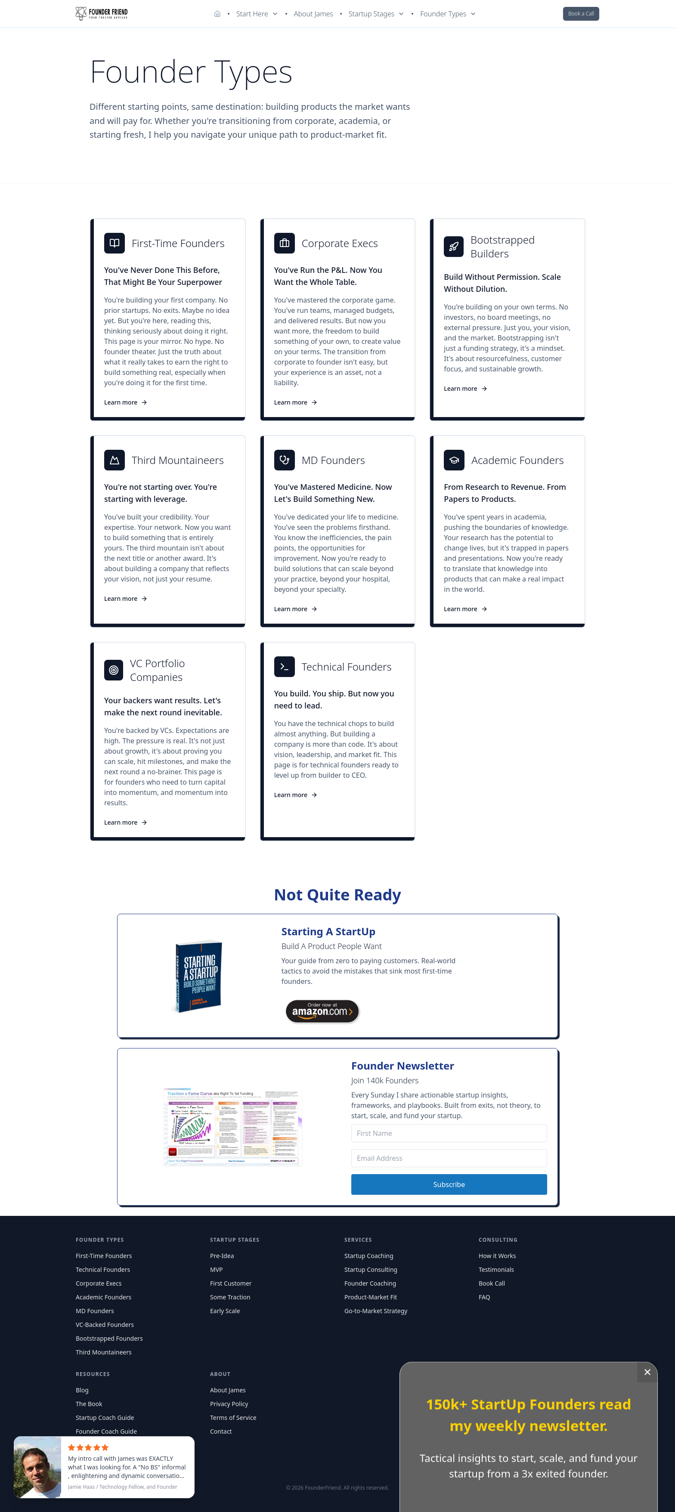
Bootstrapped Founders (109, 1338)
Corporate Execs (98, 1283)
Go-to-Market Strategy (375, 1311)
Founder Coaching (370, 1283)
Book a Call (581, 13)
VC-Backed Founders (105, 1324)
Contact (221, 1431)
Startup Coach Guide (105, 1417)
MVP (216, 1269)
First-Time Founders (104, 1256)
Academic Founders (103, 1297)
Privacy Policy (229, 1404)
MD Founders (95, 1311)
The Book (89, 1404)
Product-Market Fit (370, 1297)
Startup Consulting (370, 1269)
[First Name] (449, 1133)
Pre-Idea (222, 1256)
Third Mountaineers (104, 1352)
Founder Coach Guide (106, 1431)
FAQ (484, 1297)
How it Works (497, 1256)
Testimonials (496, 1269)
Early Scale (225, 1311)
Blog (82, 1390)
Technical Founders (103, 1269)
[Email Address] (449, 1158)
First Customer (231, 1283)
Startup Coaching (368, 1256)
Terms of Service (233, 1417)
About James (313, 14)
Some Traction (230, 1297)
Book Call (492, 1283)
